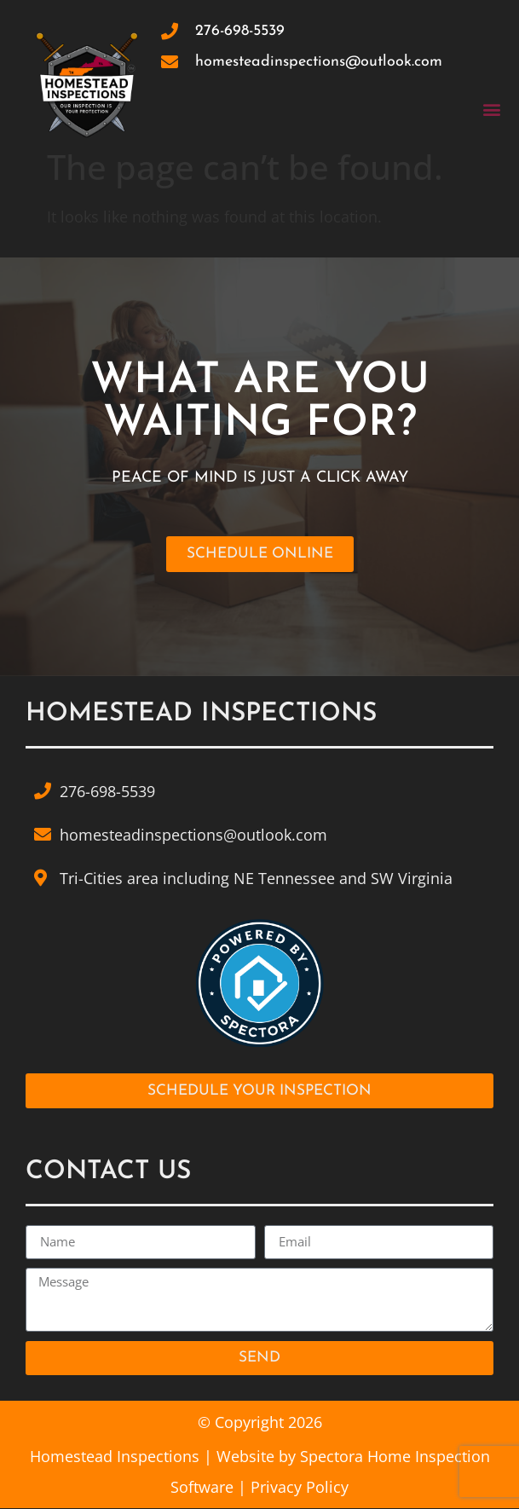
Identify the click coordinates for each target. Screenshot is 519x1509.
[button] (492, 109)
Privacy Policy (300, 1487)
